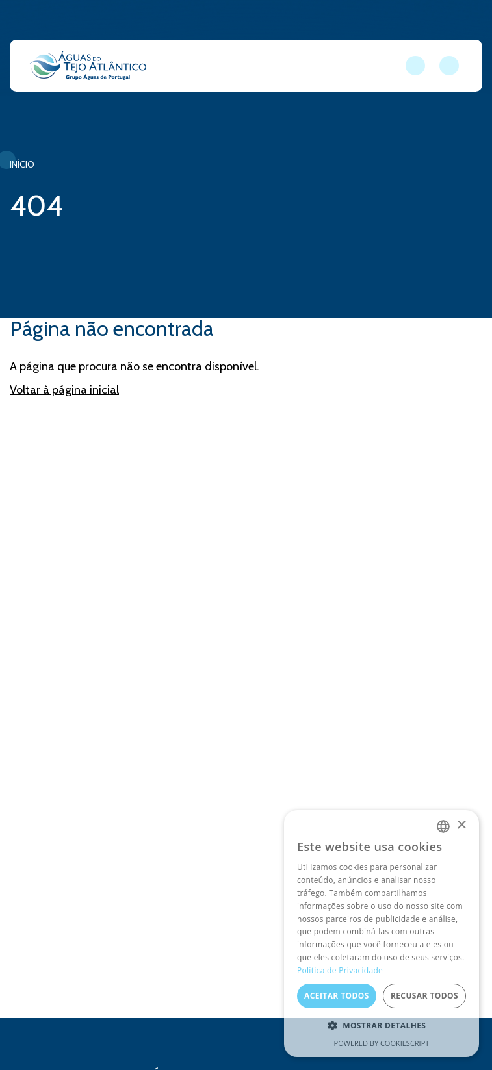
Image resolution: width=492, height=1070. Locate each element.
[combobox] (443, 826)
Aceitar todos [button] (336, 995)
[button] (381, 1026)
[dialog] (381, 933)
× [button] (461, 826)
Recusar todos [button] (424, 995)
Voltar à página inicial (64, 390)
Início (22, 164)
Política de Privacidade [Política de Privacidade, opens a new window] (340, 970)
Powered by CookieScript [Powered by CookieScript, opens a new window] (382, 1043)
